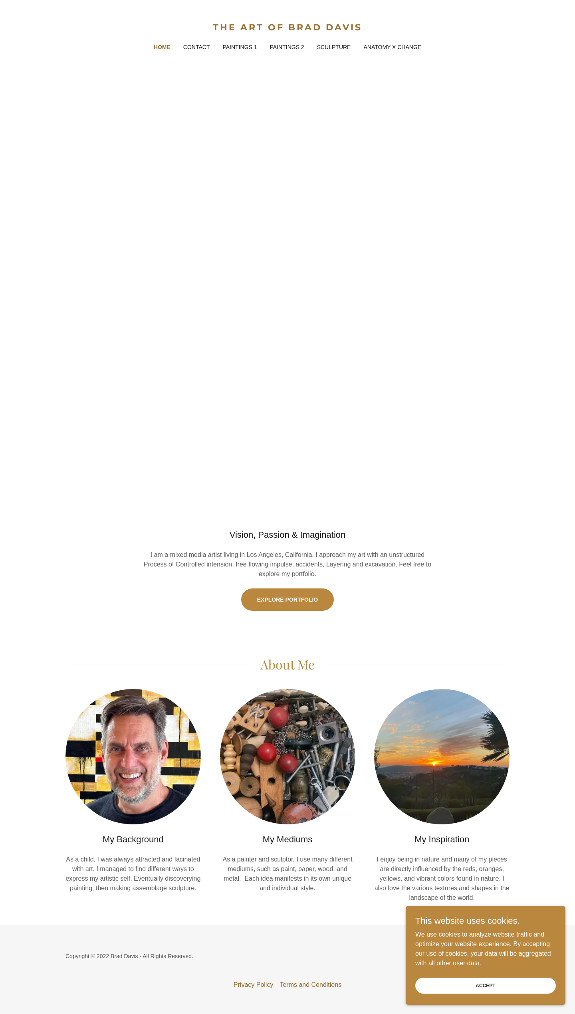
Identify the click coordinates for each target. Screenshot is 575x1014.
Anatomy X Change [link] (392, 47)
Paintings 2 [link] (287, 47)
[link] (288, 28)
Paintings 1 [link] (239, 47)
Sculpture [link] (334, 47)
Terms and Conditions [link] (310, 984)
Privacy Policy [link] (254, 984)
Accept (485, 985)
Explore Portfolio (287, 599)
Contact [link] (196, 47)
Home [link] (162, 47)
